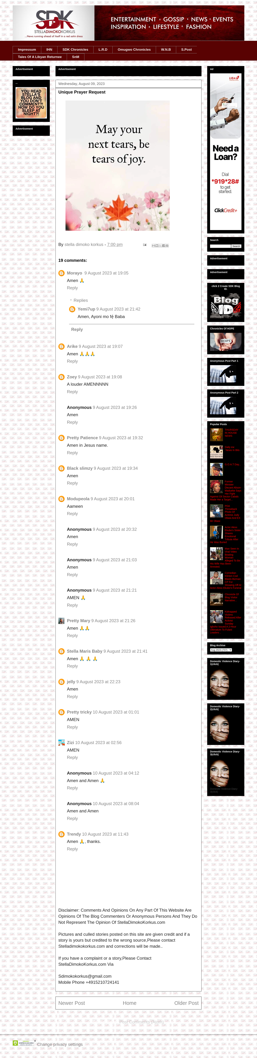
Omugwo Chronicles (134, 49)
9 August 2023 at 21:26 (113, 620)
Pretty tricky (79, 712)
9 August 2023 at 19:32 (121, 437)
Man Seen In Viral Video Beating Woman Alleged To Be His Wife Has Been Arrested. (225, 557)
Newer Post (71, 1003)
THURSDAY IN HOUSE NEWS (231, 432)
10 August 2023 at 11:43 (105, 834)
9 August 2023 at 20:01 (113, 498)
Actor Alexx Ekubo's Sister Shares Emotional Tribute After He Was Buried (225, 535)
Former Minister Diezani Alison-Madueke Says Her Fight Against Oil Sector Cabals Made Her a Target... (225, 490)
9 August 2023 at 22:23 (98, 681)
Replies (81, 300)
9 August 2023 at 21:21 (115, 590)
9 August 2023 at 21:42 (118, 309)
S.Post (186, 49)
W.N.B (166, 49)
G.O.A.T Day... (233, 464)
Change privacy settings (60, 1044)
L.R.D (103, 49)
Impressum (27, 49)
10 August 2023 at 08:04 (116, 803)
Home (130, 1003)
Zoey (72, 376)
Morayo (75, 273)
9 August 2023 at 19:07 (101, 346)
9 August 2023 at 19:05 (106, 273)
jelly (71, 681)
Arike (72, 346)
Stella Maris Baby (84, 651)
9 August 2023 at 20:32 (115, 529)
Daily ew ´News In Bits (232, 449)
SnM (75, 57)
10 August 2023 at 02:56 (98, 742)
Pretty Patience (82, 437)
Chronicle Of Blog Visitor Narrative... (232, 597)
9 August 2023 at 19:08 (100, 376)
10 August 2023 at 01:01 (116, 712)
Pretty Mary (78, 620)
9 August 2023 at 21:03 (115, 559)
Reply (72, 287)
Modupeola (78, 498)
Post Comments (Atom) (141, 1021)
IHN (49, 49)
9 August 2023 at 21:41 (126, 651)
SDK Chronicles (75, 49)
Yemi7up (86, 309)
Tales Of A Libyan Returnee (40, 57)
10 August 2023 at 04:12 (116, 773)
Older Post (186, 1003)
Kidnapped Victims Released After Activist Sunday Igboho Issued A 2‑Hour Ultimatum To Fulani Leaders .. (225, 622)
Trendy (74, 834)
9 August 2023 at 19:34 (116, 468)
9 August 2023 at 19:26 (115, 407)
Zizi (70, 742)
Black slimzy (80, 468)
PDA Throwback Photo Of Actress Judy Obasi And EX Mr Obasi (225, 513)
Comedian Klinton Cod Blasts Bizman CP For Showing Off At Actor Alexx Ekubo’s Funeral (225, 580)
